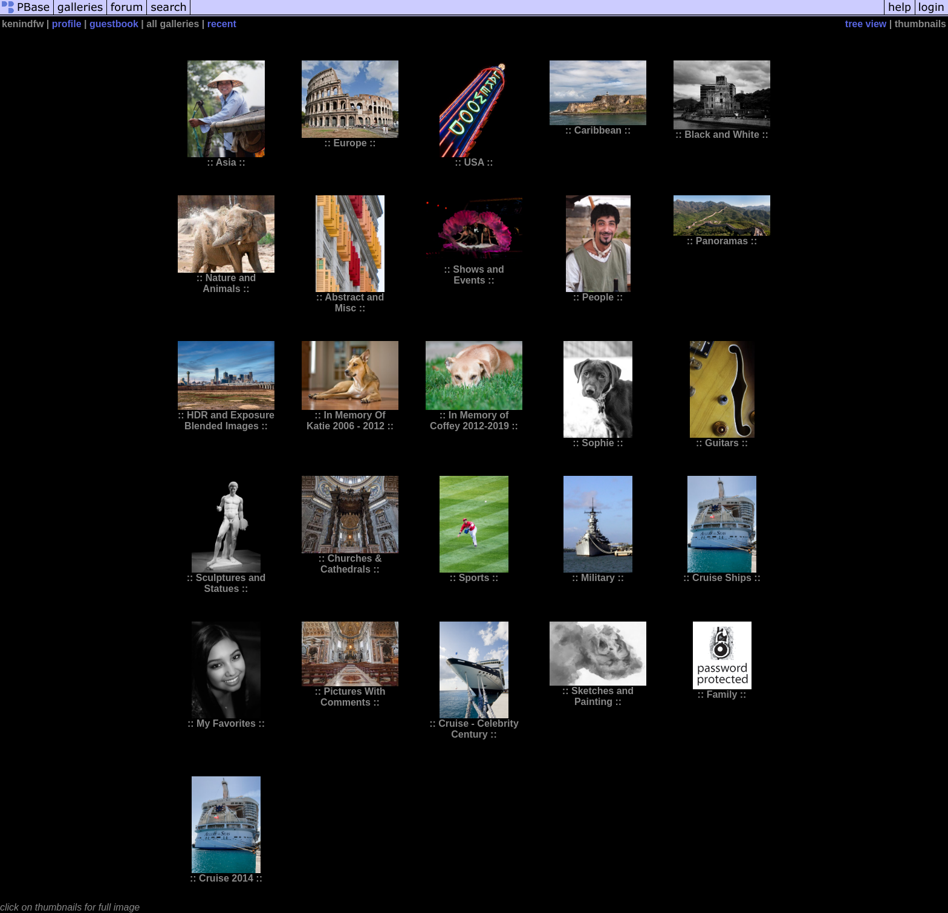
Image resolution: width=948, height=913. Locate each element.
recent (221, 24)
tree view (865, 24)
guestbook (113, 24)
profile (67, 24)
